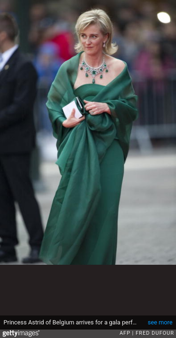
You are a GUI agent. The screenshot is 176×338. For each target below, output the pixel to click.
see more (160, 322)
